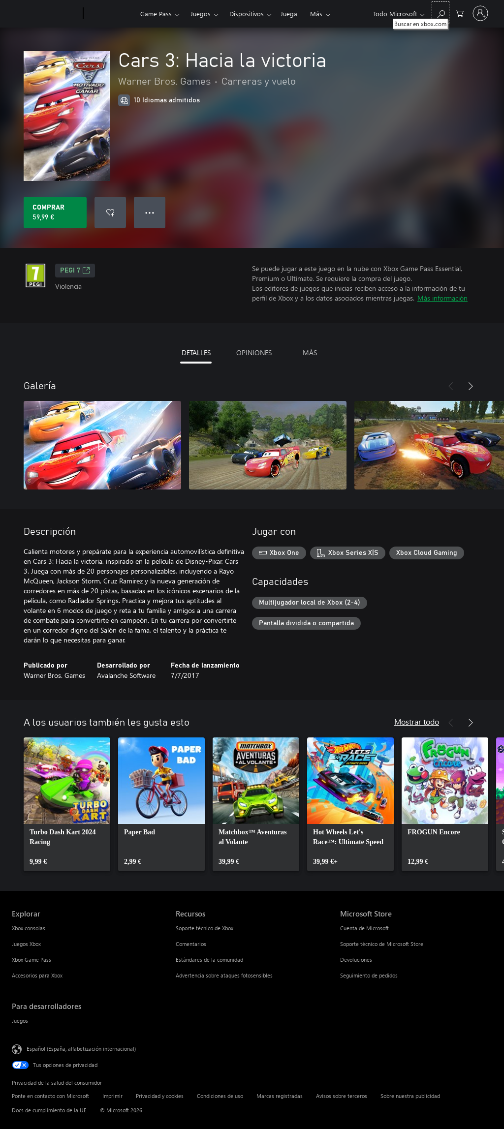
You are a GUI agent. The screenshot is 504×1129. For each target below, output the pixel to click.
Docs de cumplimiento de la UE (49, 1110)
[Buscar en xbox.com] (440, 12)
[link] (67, 804)
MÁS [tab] (310, 352)
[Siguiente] (470, 386)
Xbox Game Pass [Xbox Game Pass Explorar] (31, 959)
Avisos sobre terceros (341, 1096)
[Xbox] (110, 13)
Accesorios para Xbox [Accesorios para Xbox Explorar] (37, 975)
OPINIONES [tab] (254, 352)
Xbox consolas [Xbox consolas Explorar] (28, 928)
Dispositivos (246, 13)
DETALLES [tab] (196, 352)
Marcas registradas (279, 1096)
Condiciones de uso (220, 1096)
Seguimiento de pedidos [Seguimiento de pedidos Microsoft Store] (369, 975)
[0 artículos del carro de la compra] (460, 12)
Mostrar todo (416, 721)
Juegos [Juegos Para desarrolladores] (20, 1020)
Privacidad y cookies (160, 1096)
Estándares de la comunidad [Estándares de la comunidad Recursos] (209, 959)
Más (316, 13)
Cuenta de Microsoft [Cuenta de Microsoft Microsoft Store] (364, 928)
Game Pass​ (156, 13)
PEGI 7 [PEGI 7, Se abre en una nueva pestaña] (75, 271)
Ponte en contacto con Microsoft (50, 1096)
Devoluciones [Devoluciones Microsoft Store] (356, 959)
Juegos (200, 13)
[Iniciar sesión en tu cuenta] (480, 13)
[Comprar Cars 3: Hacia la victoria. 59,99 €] (55, 212)
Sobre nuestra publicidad (410, 1096)
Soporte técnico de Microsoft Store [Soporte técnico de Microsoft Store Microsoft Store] (381, 944)
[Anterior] (451, 386)
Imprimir (112, 1096)
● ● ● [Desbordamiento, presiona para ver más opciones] (150, 212)
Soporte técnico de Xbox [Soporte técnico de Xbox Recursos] (204, 928)
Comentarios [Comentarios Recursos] (191, 944)
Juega (289, 13)
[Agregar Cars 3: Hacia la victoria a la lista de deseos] (110, 212)
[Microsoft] (45, 13)
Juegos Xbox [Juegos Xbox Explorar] (26, 944)
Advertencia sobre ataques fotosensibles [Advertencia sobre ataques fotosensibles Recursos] (224, 975)
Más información (442, 298)
